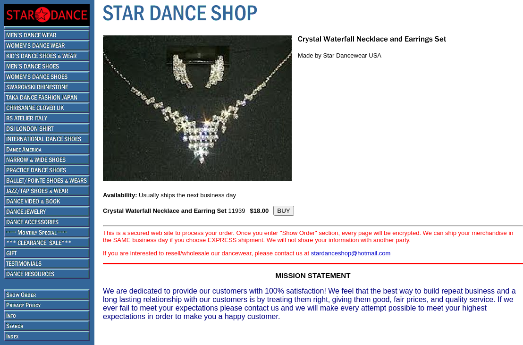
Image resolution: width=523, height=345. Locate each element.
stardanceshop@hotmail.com (351, 253)
